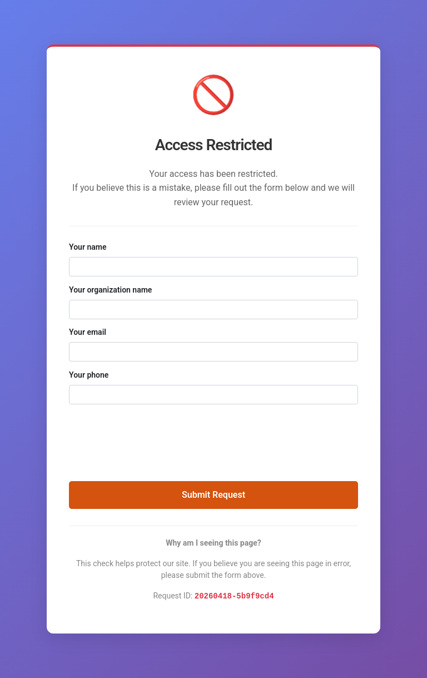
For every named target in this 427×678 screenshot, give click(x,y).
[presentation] (213, 437)
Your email (87, 332)
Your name (87, 247)
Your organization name (110, 289)
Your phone (88, 374)
